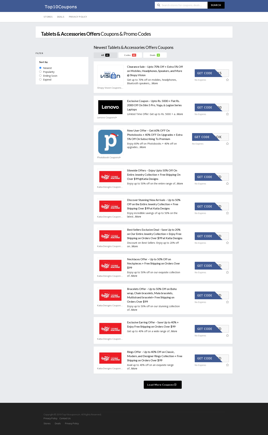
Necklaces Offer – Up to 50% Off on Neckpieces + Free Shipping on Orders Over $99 (153, 263)
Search (216, 5)
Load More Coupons (162, 384)
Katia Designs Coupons (110, 186)
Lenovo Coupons (107, 117)
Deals (60, 16)
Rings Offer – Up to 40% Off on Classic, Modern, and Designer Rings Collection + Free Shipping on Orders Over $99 (154, 356)
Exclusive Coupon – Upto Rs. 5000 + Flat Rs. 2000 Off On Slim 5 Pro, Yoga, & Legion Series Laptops (154, 105)
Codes (130, 55)
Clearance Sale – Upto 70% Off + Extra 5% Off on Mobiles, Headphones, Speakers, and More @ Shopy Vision (155, 71)
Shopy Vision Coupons (110, 87)
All (105, 55)
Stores (48, 16)
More (155, 83)
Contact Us (64, 418)
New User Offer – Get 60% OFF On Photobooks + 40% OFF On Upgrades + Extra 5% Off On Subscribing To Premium (154, 134)
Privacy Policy (78, 16)
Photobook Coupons (109, 157)
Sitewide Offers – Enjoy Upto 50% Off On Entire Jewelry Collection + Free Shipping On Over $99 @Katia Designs (153, 174)
